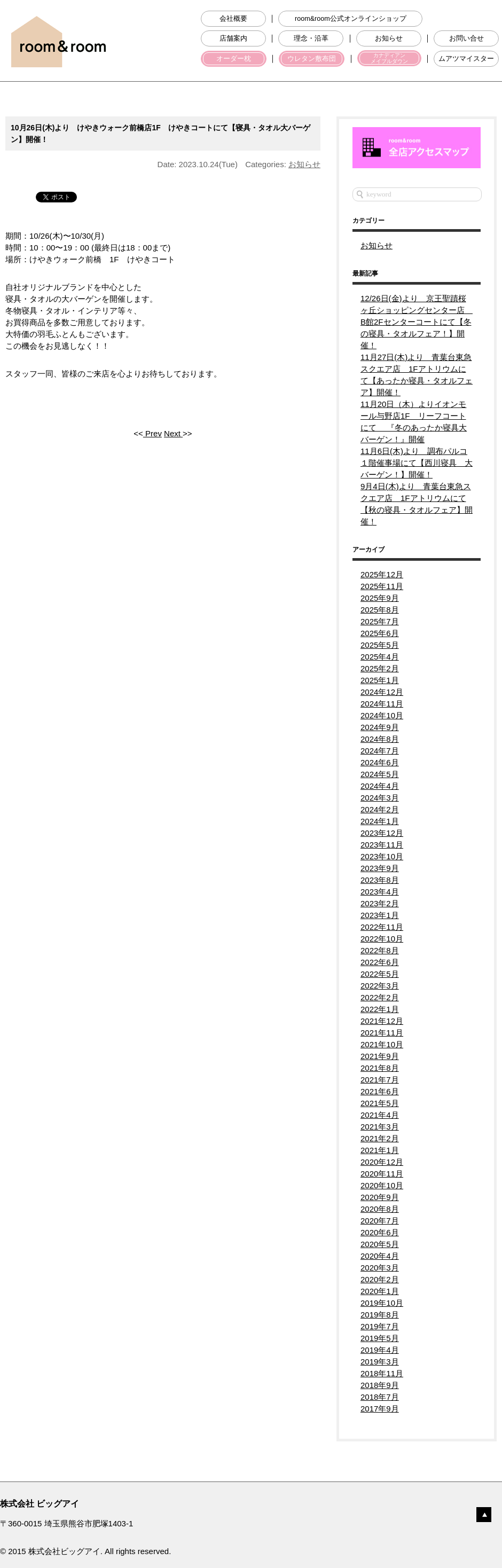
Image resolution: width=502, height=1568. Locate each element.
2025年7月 (379, 621)
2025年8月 (379, 609)
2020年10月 (381, 1185)
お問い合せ (466, 38)
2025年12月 (381, 574)
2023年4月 (379, 891)
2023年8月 (379, 879)
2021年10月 (381, 1044)
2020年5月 (379, 1244)
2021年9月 (379, 1056)
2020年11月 (381, 1173)
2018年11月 (381, 1373)
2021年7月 (379, 1079)
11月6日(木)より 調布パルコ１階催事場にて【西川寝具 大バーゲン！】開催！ (416, 462)
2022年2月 (379, 997)
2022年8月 (379, 950)
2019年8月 (379, 1314)
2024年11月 (381, 703)
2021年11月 (381, 1032)
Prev (152, 433)
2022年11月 (381, 926)
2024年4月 (379, 785)
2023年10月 (381, 856)
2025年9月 (379, 597)
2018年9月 (379, 1385)
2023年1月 (379, 915)
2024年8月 (379, 738)
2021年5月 (379, 1103)
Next (173, 433)
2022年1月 (379, 1009)
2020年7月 (379, 1220)
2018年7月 (379, 1396)
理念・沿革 (311, 38)
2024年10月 (381, 715)
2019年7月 (379, 1326)
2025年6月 (379, 633)
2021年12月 (381, 1020)
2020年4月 (379, 1255)
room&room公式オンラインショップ (350, 18)
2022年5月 (379, 973)
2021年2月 (379, 1138)
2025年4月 (379, 656)
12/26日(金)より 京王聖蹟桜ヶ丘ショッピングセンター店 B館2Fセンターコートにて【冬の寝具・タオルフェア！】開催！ (416, 322)
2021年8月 (379, 1067)
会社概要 (233, 18)
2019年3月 (379, 1361)
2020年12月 (381, 1161)
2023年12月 (381, 832)
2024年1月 (379, 821)
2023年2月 (379, 903)
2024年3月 (379, 797)
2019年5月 (379, 1338)
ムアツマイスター (466, 58)
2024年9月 (379, 727)
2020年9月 (379, 1197)
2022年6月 (379, 962)
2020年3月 (379, 1267)
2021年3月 (379, 1126)
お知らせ (389, 38)
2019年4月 (379, 1349)
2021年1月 (379, 1150)
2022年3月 (379, 985)
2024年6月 (379, 762)
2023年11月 (381, 844)
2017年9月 (379, 1408)
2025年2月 (379, 668)
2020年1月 (379, 1291)
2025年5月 (379, 644)
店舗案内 (233, 38)
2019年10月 (381, 1302)
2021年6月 (379, 1091)
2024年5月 (379, 774)
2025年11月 (381, 586)
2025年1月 (379, 680)
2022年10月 (381, 938)
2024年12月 (381, 691)
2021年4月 (379, 1114)
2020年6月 (379, 1232)
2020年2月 (379, 1279)
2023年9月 (379, 868)
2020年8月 (379, 1208)
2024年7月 (379, 750)
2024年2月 (379, 809)
